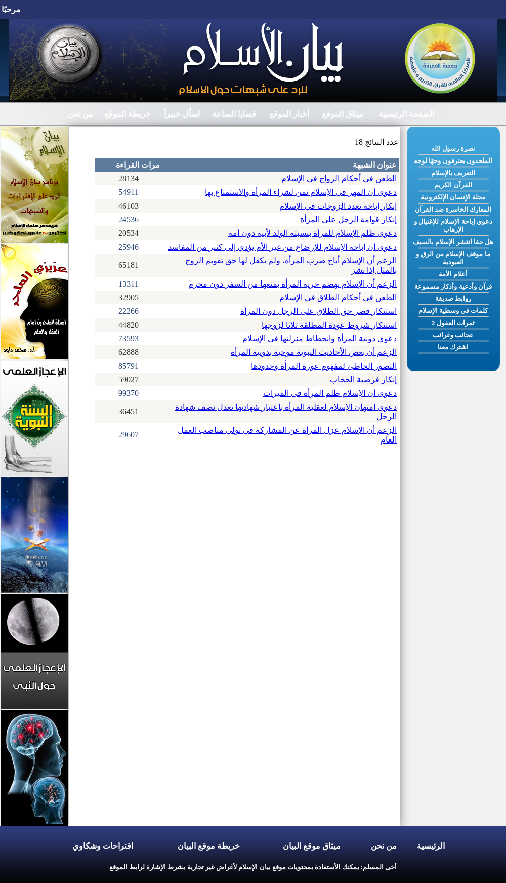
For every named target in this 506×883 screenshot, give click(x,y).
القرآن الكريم (453, 185)
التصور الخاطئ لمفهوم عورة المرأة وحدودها (324, 366)
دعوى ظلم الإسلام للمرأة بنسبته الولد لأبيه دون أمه (312, 233)
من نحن (80, 114)
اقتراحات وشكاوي (102, 845)
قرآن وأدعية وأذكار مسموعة (453, 286)
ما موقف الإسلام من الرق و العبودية (453, 258)
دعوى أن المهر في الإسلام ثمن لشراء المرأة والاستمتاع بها (301, 192)
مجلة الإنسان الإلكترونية (453, 197)
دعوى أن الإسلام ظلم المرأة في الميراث (330, 393)
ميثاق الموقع (343, 114)
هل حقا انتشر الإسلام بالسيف (453, 242)
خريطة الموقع (127, 114)
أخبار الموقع (289, 114)
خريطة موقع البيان (209, 845)
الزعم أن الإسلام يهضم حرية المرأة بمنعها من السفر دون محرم (292, 283)
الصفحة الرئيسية (406, 114)
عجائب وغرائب (453, 335)
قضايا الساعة (234, 114)
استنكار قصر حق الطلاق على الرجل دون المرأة (318, 311)
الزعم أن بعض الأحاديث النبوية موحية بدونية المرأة (314, 352)
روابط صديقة (453, 298)
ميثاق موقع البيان (312, 845)
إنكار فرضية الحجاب (363, 379)
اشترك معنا (453, 347)
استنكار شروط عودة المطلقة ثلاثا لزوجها (329, 324)
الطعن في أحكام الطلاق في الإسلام (338, 297)
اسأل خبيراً (182, 114)
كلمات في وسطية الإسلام (453, 310)
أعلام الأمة (453, 274)
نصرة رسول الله (453, 148)
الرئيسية (431, 845)
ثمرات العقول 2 (453, 323)
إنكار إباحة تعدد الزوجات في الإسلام (338, 206)
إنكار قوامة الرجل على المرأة (348, 219)
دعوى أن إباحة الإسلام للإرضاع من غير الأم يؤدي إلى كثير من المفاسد (282, 247)
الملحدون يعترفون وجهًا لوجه (453, 161)
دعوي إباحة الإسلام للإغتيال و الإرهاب (453, 225)
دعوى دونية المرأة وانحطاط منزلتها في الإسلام (319, 338)
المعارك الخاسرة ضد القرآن (453, 209)
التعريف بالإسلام (453, 173)
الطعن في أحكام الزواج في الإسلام (339, 178)
